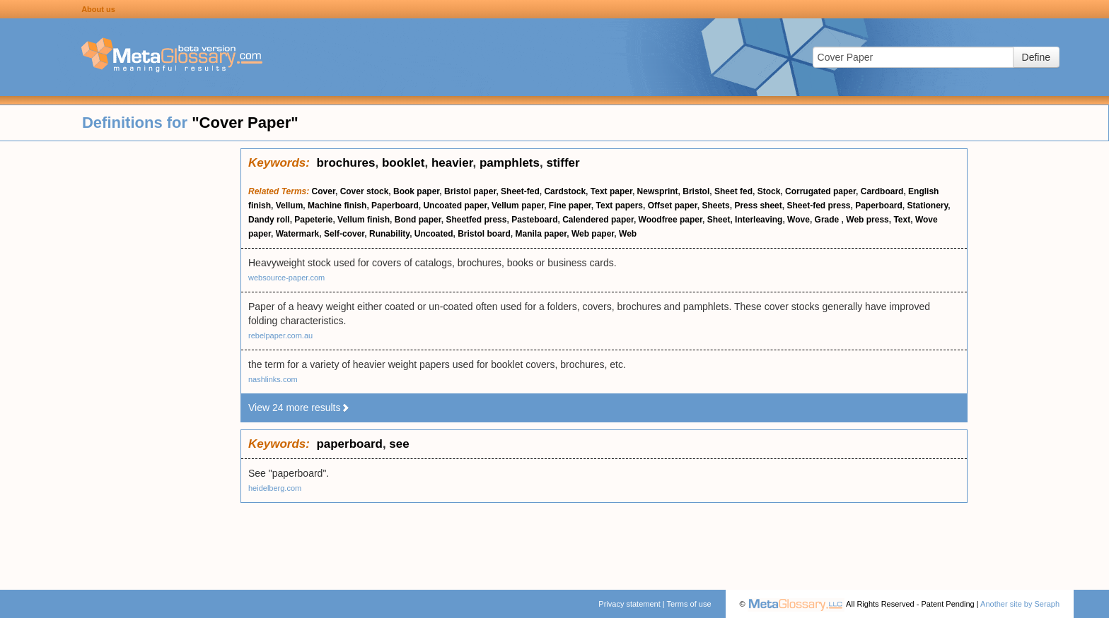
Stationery (927, 205)
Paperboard (395, 205)
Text (901, 220)
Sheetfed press (476, 220)
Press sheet (758, 205)
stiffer (562, 163)
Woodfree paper (670, 220)
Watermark (298, 234)
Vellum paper (518, 205)
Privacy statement (629, 604)
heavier (452, 163)
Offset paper (672, 205)
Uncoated (433, 234)
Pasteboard (534, 220)
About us (98, 9)
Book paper (416, 191)
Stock (769, 191)
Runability (389, 234)
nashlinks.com (273, 379)
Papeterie (313, 220)
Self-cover (344, 234)
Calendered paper (598, 220)
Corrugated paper (820, 191)
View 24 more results (299, 407)
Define (1036, 57)
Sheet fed (733, 191)
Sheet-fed (520, 191)
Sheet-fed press (818, 205)
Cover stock (364, 191)
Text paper (611, 191)
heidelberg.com (274, 488)
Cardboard (882, 191)
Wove (798, 220)
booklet (403, 163)
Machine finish (337, 205)
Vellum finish (363, 220)
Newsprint (657, 191)
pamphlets (510, 163)
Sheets (715, 205)
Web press (867, 220)
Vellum (289, 205)
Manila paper (541, 234)
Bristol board (484, 234)
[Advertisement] (120, 360)
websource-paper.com (286, 277)
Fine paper (570, 205)
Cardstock (565, 191)
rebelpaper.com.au (280, 335)
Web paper (592, 234)
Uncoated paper (455, 205)
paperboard (349, 444)
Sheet (719, 220)
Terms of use (689, 604)
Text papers (619, 205)
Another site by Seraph (1019, 604)
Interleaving (758, 220)
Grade (828, 220)
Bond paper (418, 220)
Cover (323, 191)
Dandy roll (269, 220)
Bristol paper (470, 191)
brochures (345, 163)
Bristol (696, 191)
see (399, 444)
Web (628, 234)
